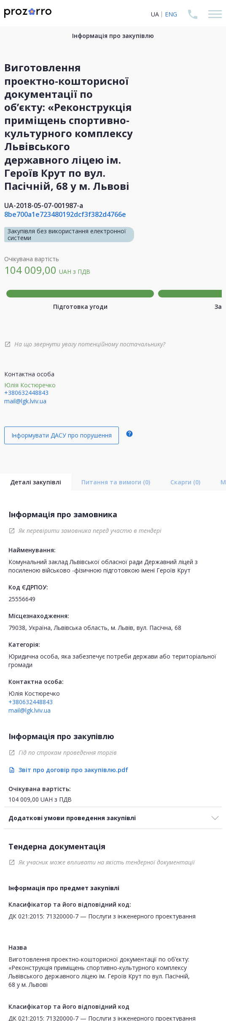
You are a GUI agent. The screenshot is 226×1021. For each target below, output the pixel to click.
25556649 (21, 599)
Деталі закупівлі (35, 482)
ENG (171, 14)
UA (155, 14)
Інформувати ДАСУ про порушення (61, 435)
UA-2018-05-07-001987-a (43, 205)
